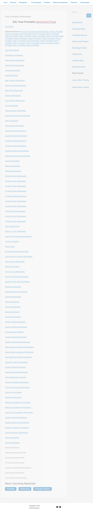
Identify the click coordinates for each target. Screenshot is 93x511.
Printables (47, 2)
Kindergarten (23, 2)
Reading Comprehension (60, 2)
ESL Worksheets (36, 2)
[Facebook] (57, 507)
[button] (28, 2)
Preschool (13, 2)
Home (5, 2)
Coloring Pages (84, 2)
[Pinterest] (60, 507)
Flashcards (74, 2)
